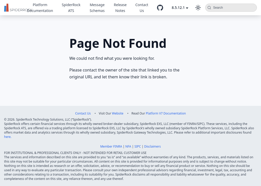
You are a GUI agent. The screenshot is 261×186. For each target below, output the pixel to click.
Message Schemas (97, 7)
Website (117, 113)
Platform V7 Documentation (166, 113)
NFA (128, 146)
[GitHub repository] (160, 8)
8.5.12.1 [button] (178, 7)
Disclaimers (152, 146)
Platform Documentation (40, 7)
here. (7, 137)
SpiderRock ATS (71, 7)
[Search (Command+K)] (231, 8)
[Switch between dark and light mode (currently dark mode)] (198, 8)
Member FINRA (111, 146)
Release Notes (120, 7)
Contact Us (141, 7)
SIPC (137, 146)
